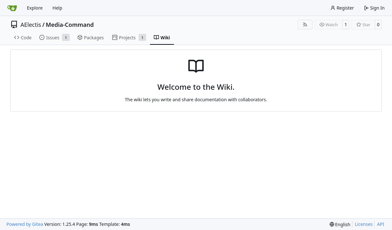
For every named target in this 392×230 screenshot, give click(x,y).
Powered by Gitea (24, 224)
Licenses (364, 224)
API (380, 224)
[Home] (12, 8)
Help (57, 8)
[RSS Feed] (305, 24)
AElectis (30, 24)
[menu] (340, 224)
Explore (35, 8)
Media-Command (70, 24)
